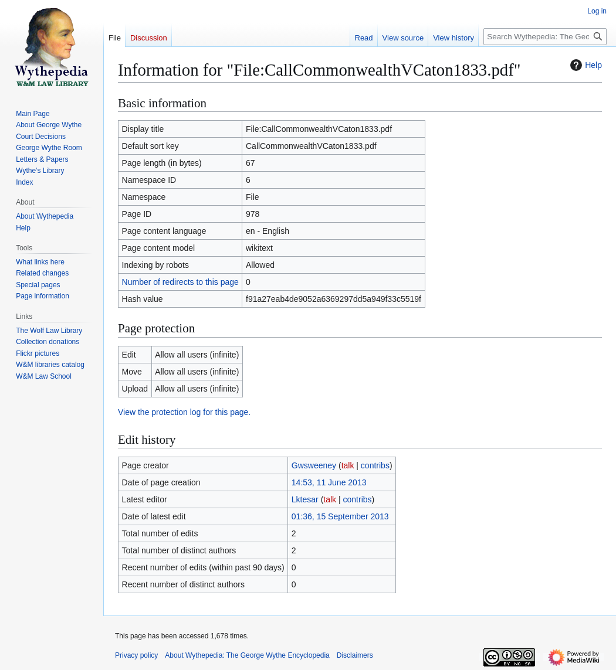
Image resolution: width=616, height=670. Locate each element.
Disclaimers (355, 655)
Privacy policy (136, 655)
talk (347, 465)
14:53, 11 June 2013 (329, 482)
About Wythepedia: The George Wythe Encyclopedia (247, 655)
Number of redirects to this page (180, 282)
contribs (375, 465)
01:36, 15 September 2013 (340, 516)
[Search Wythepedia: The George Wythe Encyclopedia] (545, 36)
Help (584, 65)
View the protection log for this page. (184, 412)
